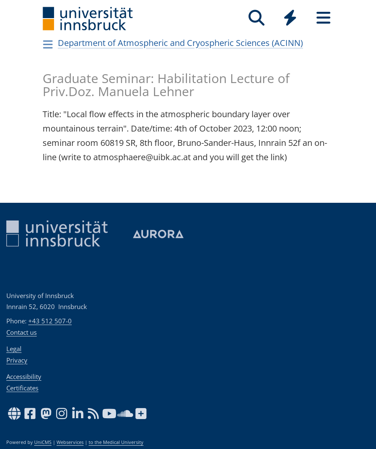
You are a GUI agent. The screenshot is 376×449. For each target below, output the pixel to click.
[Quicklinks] (290, 18)
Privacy (16, 360)
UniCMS (42, 442)
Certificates (22, 388)
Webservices (70, 442)
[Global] (290, 18)
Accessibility (23, 376)
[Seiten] (323, 18)
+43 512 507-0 (50, 321)
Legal (14, 348)
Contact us (21, 332)
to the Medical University (116, 442)
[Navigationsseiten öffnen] (48, 44)
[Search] (256, 18)
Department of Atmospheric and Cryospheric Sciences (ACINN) (180, 42)
